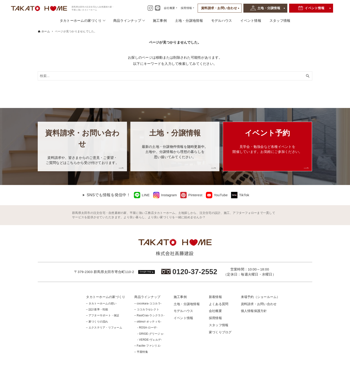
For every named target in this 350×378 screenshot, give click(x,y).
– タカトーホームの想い (101, 303)
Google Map (146, 271)
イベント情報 (314, 8)
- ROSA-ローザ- (145, 327)
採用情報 (215, 318)
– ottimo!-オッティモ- (147, 321)
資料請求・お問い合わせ (219, 8)
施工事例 (160, 20)
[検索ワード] (175, 75)
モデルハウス (221, 20)
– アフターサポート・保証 (102, 315)
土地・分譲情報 (268, 8)
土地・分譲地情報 (189, 20)
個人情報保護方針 (254, 311)
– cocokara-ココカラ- (148, 303)
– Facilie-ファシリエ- (147, 345)
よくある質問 (219, 304)
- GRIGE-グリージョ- (149, 333)
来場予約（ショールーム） (260, 297)
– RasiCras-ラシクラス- (149, 315)
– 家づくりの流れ (97, 321)
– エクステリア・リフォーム (104, 327)
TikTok (244, 195)
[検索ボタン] (307, 75)
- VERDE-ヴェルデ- (148, 339)
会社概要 (215, 311)
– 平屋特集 (141, 351)
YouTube (221, 195)
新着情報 (215, 297)
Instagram (169, 195)
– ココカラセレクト (146, 309)
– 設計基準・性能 (97, 309)
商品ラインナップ (127, 20)
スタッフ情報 (280, 20)
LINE (146, 195)
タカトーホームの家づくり (81, 20)
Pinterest (195, 195)
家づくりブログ (220, 332)
